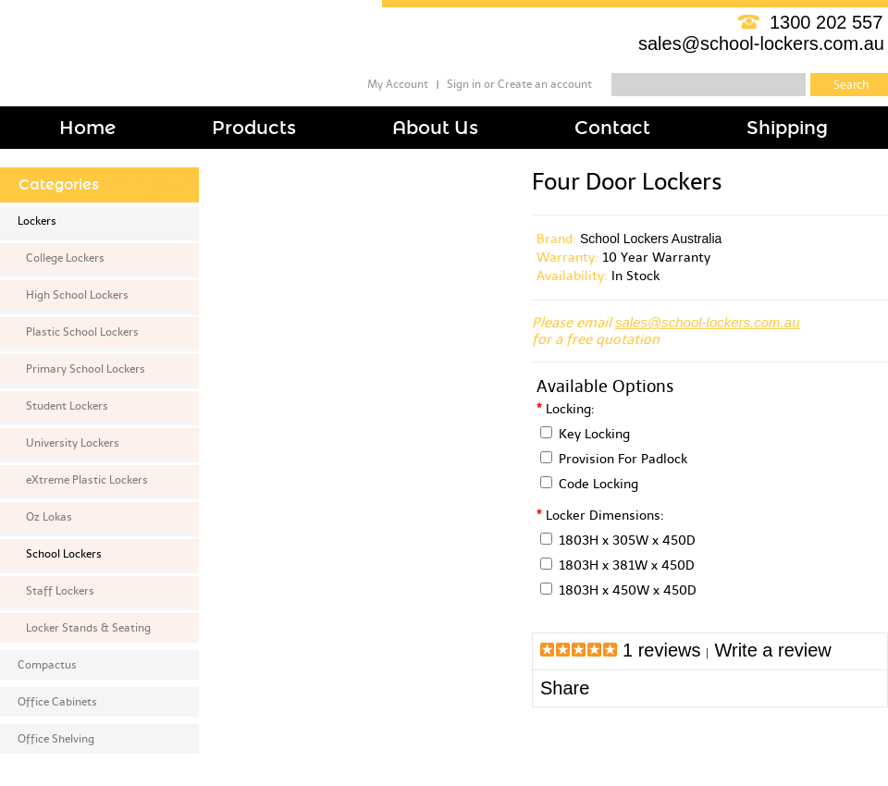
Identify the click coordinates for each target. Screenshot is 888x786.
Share (564, 688)
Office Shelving (56, 738)
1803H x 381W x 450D (627, 565)
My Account (397, 84)
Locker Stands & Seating (88, 627)
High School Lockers (77, 295)
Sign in (464, 84)
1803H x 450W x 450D (628, 590)
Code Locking (598, 484)
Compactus (47, 664)
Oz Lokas (49, 516)
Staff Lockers (60, 590)
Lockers (37, 221)
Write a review (772, 650)
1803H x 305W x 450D (627, 540)
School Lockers (64, 553)
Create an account (545, 84)
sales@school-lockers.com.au (761, 43)
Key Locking (594, 434)
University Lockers (72, 442)
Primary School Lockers (85, 368)
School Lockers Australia (651, 238)
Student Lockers (67, 405)
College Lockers (65, 258)
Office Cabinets (57, 701)
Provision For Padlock (623, 459)
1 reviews (661, 650)
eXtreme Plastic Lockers (87, 479)
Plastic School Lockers (82, 331)
